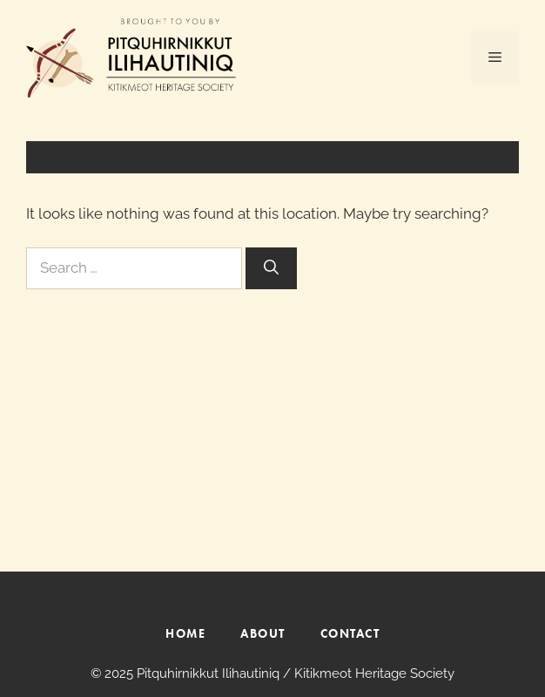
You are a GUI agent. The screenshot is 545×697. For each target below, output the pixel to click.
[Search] (271, 268)
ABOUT (263, 633)
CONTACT (350, 633)
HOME (185, 633)
